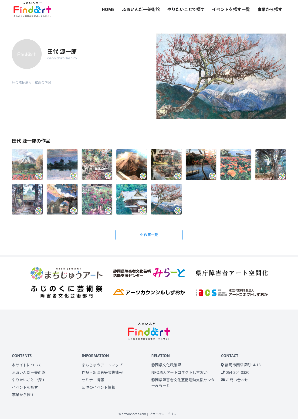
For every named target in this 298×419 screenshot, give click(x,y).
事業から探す (269, 9)
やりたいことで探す (186, 9)
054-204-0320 (235, 372)
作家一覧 (149, 234)
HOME (108, 9)
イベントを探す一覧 (231, 9)
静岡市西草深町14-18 (241, 365)
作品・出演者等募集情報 (102, 372)
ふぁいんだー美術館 (141, 9)
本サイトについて (27, 365)
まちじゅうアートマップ (102, 365)
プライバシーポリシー (164, 414)
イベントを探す (25, 387)
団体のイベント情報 (98, 387)
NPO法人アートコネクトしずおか (179, 372)
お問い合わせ (234, 379)
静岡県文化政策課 (166, 365)
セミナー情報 (93, 379)
